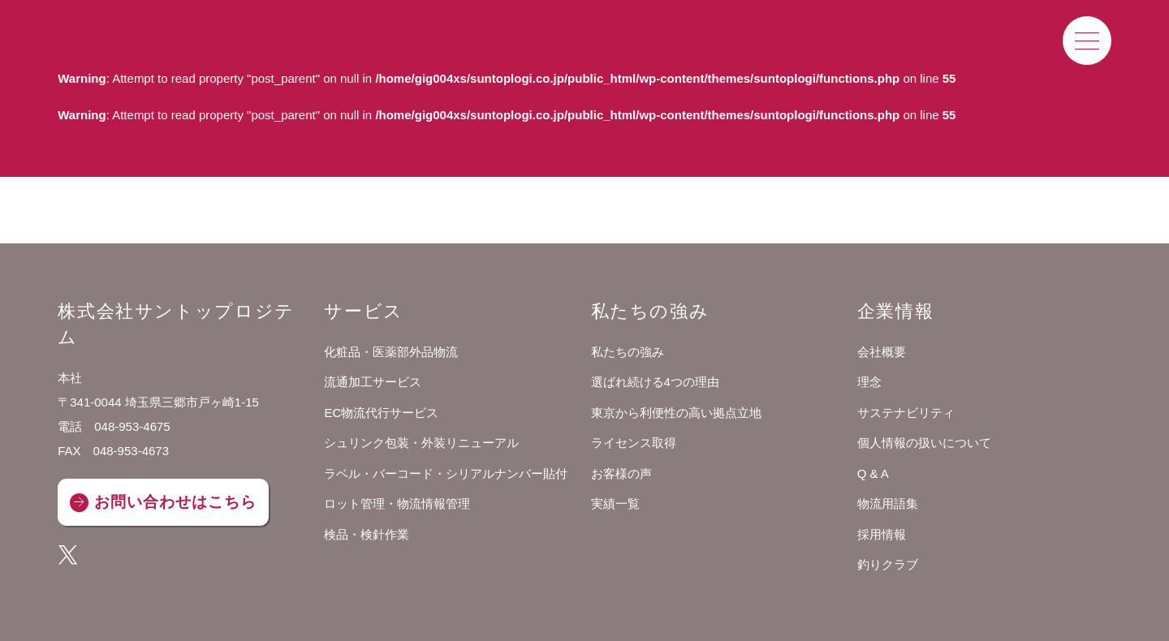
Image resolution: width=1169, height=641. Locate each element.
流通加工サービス (372, 382)
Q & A (873, 473)
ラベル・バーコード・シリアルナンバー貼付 (445, 473)
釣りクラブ (887, 564)
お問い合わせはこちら (175, 501)
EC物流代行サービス (381, 412)
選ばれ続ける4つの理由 (655, 382)
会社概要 (881, 352)
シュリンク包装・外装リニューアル (421, 443)
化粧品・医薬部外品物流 (391, 352)
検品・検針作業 (366, 534)
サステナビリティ (906, 412)
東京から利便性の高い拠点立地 (676, 412)
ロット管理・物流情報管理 (397, 503)
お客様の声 (621, 473)
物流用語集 (887, 503)
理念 (869, 382)
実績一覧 (615, 503)
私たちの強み (627, 352)
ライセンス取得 (633, 443)
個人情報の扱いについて (924, 443)
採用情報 (881, 534)
